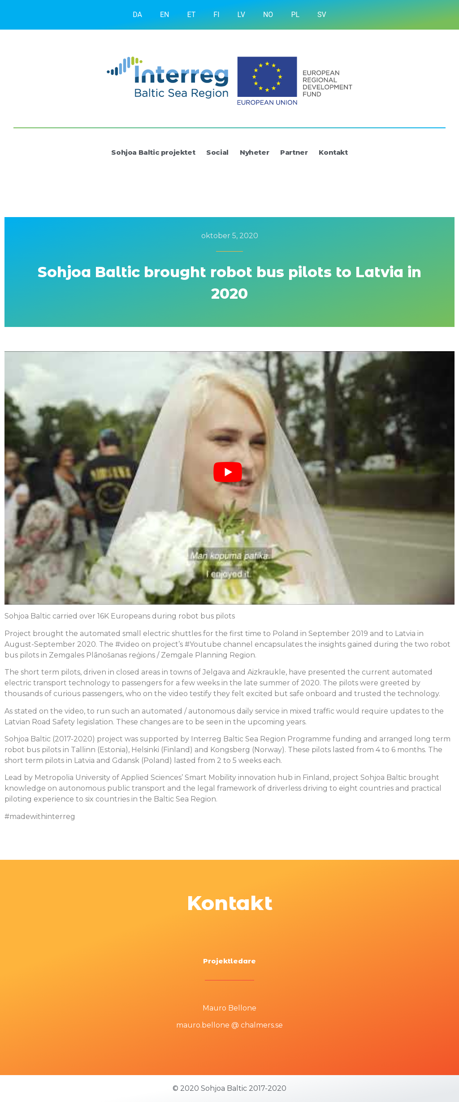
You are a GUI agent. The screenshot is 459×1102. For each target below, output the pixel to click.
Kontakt (333, 152)
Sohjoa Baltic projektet (153, 152)
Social (217, 152)
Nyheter (254, 152)
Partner (293, 152)
